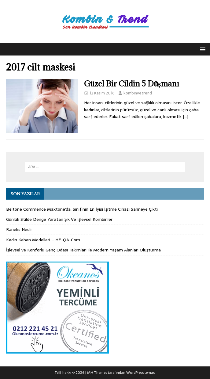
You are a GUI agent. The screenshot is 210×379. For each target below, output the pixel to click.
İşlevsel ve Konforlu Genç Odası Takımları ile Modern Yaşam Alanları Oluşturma (83, 250)
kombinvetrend (137, 93)
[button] (201, 48)
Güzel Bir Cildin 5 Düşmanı (131, 83)
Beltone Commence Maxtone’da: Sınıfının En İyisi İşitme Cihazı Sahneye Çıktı (82, 209)
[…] (185, 116)
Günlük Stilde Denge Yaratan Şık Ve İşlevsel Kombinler (59, 219)
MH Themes (97, 372)
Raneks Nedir (19, 229)
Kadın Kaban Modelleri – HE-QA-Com (43, 239)
